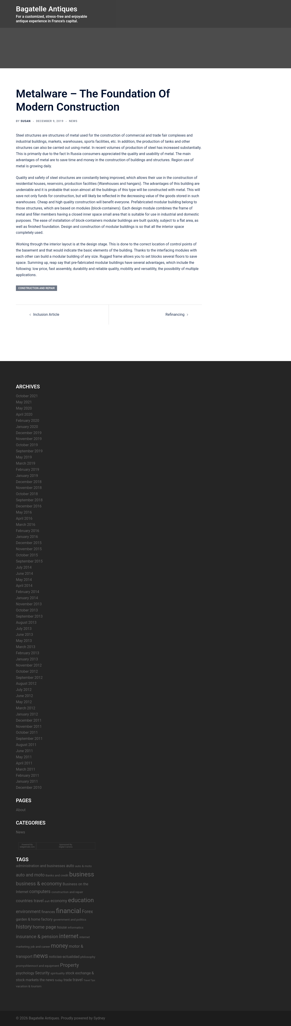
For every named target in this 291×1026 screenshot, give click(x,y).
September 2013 (29, 616)
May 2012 (24, 702)
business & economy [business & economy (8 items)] (39, 883)
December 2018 (29, 482)
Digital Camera (66, 847)
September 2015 (29, 561)
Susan (26, 121)
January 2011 (27, 781)
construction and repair (36, 288)
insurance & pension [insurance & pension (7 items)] (37, 936)
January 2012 (27, 714)
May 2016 (24, 512)
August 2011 (26, 745)
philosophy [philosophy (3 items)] (87, 957)
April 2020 (24, 414)
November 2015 (29, 549)
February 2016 (27, 531)
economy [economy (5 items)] (58, 900)
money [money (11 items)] (59, 945)
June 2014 (24, 573)
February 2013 (27, 653)
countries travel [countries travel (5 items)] (30, 900)
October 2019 (27, 445)
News (73, 121)
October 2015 (27, 555)
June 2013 (24, 634)
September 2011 (29, 738)
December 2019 (29, 433)
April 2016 (24, 518)
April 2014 (24, 585)
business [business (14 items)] (81, 874)
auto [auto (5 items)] (70, 865)
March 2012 (25, 708)
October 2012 (27, 671)
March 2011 (25, 769)
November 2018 (29, 488)
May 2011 (24, 757)
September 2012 (29, 677)
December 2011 (29, 720)
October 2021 (27, 396)
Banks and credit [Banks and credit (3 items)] (56, 875)
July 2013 (24, 628)
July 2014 (24, 567)
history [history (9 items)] (24, 927)
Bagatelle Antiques (46, 9)
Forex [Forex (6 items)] (87, 911)
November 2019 (29, 439)
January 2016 (27, 537)
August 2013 (26, 622)
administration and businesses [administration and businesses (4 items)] (40, 866)
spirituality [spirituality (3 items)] (57, 973)
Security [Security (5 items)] (42, 972)
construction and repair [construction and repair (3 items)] (67, 892)
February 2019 (27, 469)
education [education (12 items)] (81, 900)
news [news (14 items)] (40, 956)
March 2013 (25, 647)
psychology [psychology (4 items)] (25, 973)
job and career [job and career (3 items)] (40, 946)
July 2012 (24, 689)
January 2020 (27, 427)
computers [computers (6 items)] (40, 891)
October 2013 (27, 610)
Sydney (99, 1018)
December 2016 (29, 506)
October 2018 (27, 494)
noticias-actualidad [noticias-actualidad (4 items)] (64, 957)
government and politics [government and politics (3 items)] (69, 919)
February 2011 (27, 775)
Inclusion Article (46, 314)
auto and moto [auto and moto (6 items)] (30, 875)
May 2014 (24, 580)
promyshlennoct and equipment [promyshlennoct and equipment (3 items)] (37, 965)
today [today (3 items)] (59, 980)
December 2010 (29, 787)
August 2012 (26, 683)
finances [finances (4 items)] (48, 912)
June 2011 (24, 751)
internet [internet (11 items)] (68, 936)
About (21, 810)
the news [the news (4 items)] (47, 980)
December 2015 (29, 543)
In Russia (74, 154)
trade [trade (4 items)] (68, 980)
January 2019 (27, 476)
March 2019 (25, 463)
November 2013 (29, 604)
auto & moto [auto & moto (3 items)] (83, 866)
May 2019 (24, 457)
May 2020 (24, 408)
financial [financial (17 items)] (68, 911)
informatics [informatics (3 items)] (75, 927)
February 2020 (27, 420)
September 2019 (29, 451)
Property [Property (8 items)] (69, 965)
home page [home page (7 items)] (44, 927)
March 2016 (25, 524)
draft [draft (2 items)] (47, 901)
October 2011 (27, 732)
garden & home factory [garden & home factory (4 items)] (34, 919)
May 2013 (24, 641)
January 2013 (27, 659)
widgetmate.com (27, 847)
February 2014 (27, 592)
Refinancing (175, 314)
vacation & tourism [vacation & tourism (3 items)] (28, 986)
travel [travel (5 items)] (78, 979)
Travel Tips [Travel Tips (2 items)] (89, 980)
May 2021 (24, 402)
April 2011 (24, 763)
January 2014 (27, 598)
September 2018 (29, 500)
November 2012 (29, 665)
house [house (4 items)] (62, 927)
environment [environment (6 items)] (28, 911)
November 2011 (29, 726)
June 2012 (24, 696)
